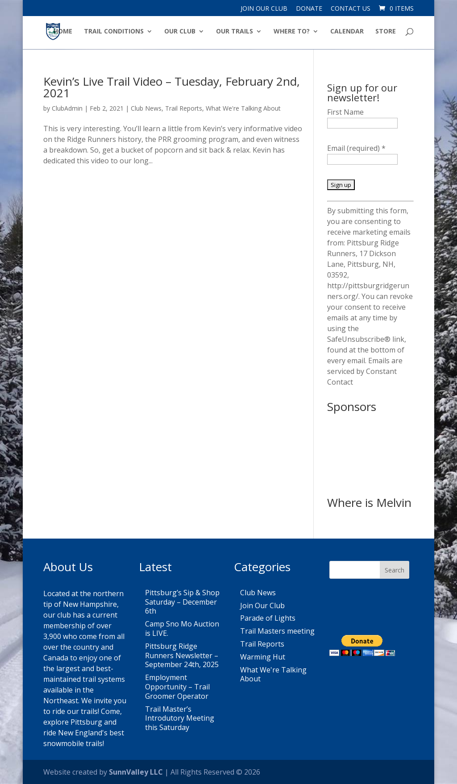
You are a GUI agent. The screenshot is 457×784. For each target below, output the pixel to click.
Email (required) (356, 148)
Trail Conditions (114, 31)
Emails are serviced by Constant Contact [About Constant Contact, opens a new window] (365, 371)
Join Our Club (264, 8)
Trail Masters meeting (277, 631)
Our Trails (234, 31)
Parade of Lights (267, 618)
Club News (146, 108)
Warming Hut (262, 657)
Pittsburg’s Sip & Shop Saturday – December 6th (182, 602)
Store (385, 31)
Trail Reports (183, 108)
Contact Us (350, 8)
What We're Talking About (243, 108)
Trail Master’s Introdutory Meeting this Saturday (179, 718)
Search (394, 570)
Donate (309, 8)
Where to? (292, 31)
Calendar (347, 31)
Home (63, 31)
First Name (345, 112)
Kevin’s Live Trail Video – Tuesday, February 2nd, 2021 (171, 87)
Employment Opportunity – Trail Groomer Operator (177, 686)
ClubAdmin (67, 108)
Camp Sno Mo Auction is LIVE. (182, 628)
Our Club (179, 31)
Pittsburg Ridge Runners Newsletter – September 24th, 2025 (182, 655)
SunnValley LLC (136, 772)
